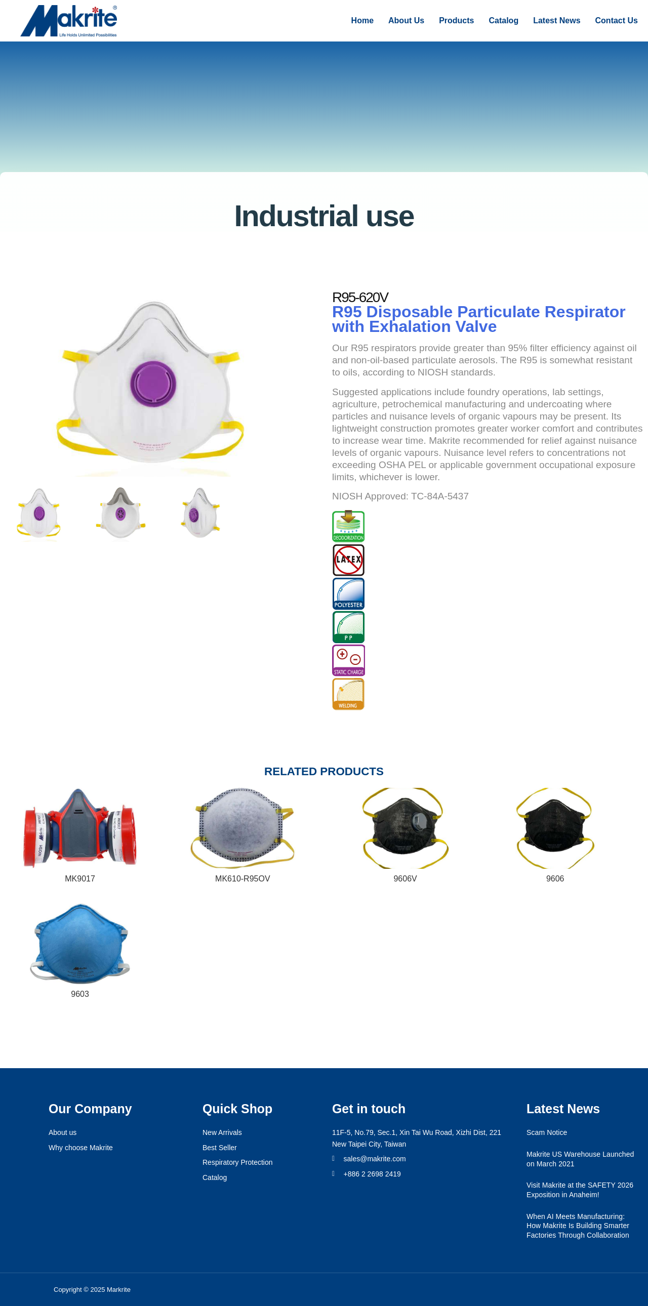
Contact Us (616, 20)
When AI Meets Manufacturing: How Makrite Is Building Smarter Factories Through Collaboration (577, 1225)
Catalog (503, 20)
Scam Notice (546, 1132)
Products (456, 20)
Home (362, 20)
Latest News (556, 20)
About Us (406, 20)
